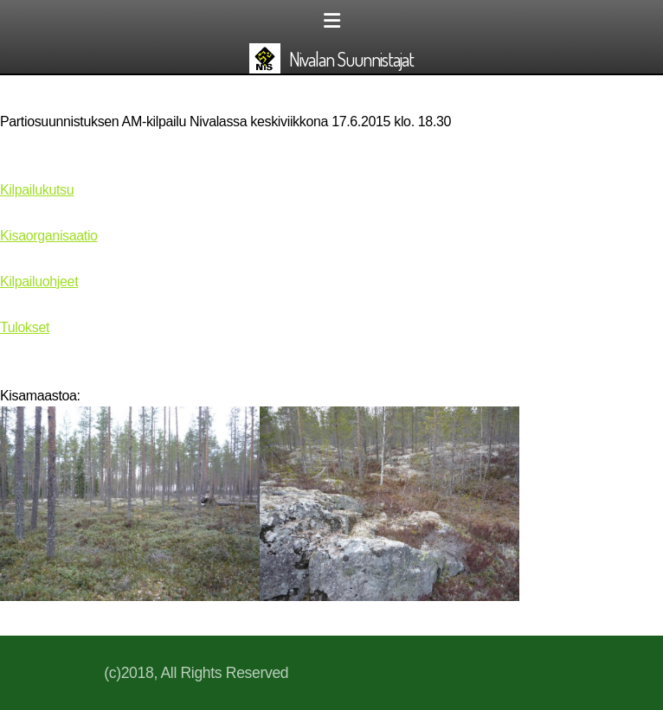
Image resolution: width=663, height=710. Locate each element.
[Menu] (331, 21)
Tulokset (24, 327)
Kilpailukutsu (37, 189)
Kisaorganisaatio (49, 235)
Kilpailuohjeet (39, 281)
